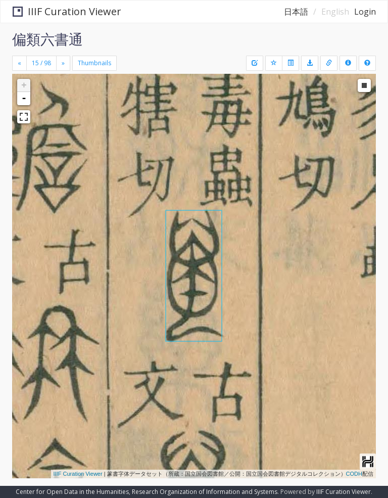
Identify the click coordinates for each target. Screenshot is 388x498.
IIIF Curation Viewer (67, 11)
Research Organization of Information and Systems (204, 491)
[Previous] (19, 63)
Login (365, 11)
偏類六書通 (47, 39)
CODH (354, 474)
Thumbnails (94, 63)
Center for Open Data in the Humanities (72, 491)
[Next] (63, 63)
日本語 (296, 11)
